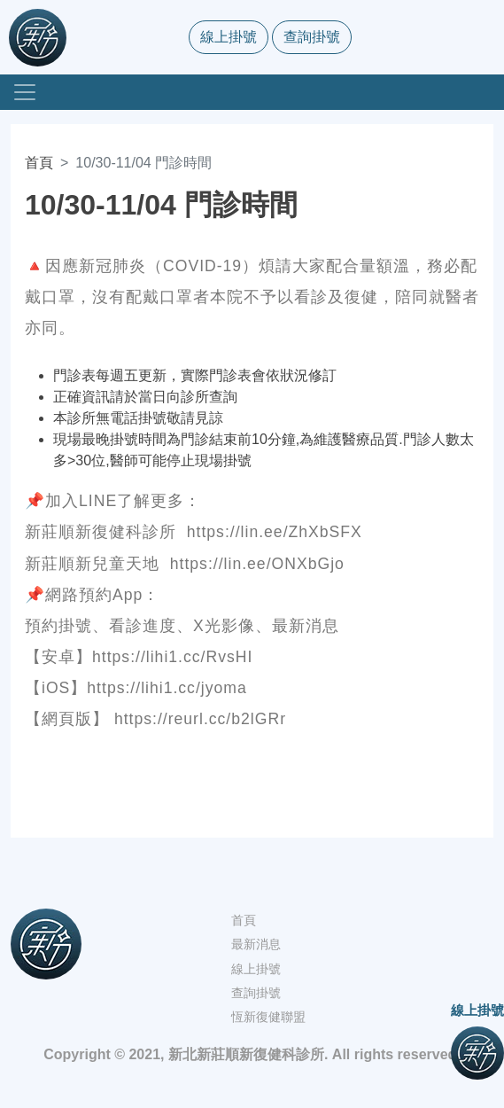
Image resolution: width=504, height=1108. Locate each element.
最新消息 (256, 944)
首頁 (39, 162)
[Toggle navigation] (25, 92)
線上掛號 (228, 36)
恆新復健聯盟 (268, 1017)
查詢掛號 (311, 36)
